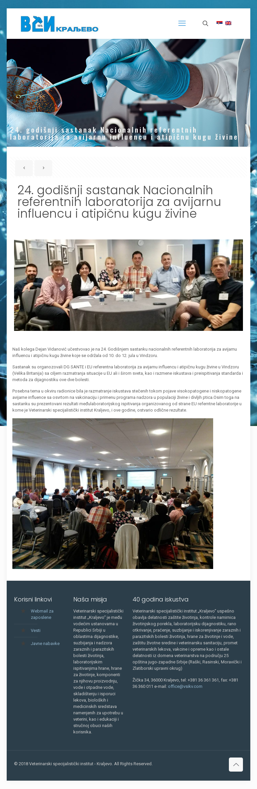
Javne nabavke (45, 643)
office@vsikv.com (185, 686)
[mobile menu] (182, 23)
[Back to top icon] (236, 765)
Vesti (35, 630)
